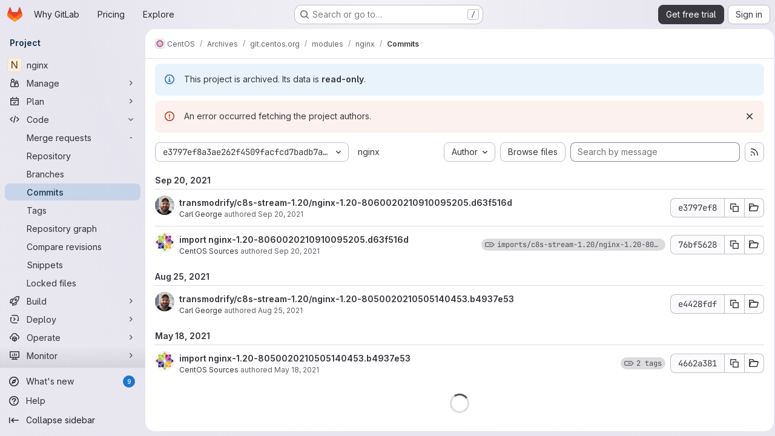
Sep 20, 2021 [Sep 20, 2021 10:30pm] (280, 214)
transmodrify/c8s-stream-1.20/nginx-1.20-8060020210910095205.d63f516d (345, 202)
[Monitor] (72, 355)
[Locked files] (72, 282)
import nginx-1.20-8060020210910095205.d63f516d (294, 239)
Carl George (200, 214)
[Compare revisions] (72, 246)
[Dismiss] (746, 116)
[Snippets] (72, 264)
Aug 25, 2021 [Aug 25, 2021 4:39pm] (280, 310)
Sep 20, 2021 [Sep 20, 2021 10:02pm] (297, 251)
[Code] (72, 119)
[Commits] (72, 191)
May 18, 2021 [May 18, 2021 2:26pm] (296, 369)
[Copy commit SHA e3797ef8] (730, 207)
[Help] (72, 400)
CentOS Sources (209, 251)
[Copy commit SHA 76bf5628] (730, 244)
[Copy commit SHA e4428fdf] (730, 304)
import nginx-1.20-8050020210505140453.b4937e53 (295, 358)
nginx (369, 152)
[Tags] (72, 210)
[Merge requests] (72, 137)
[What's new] (72, 381)
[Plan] (72, 101)
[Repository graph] (72, 228)
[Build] (72, 300)
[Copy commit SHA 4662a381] (730, 363)
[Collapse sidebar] (72, 420)
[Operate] (72, 337)
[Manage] (72, 82)
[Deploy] (72, 319)
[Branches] (72, 173)
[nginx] (72, 64)
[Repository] (72, 155)
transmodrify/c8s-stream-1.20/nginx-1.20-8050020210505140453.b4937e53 (346, 299)
